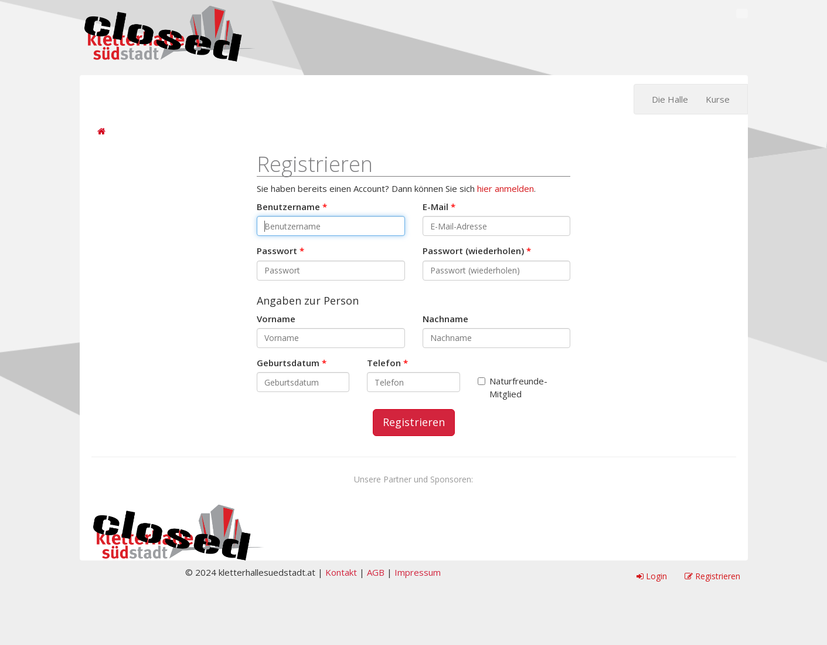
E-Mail (435, 206)
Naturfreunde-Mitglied (512, 387)
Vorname (276, 319)
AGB (375, 572)
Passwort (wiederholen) (473, 250)
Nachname (445, 319)
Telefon (384, 363)
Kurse (718, 99)
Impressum (417, 572)
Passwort (277, 250)
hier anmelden (505, 188)
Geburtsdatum (288, 363)
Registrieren (414, 422)
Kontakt (341, 572)
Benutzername (288, 206)
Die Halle (670, 99)
